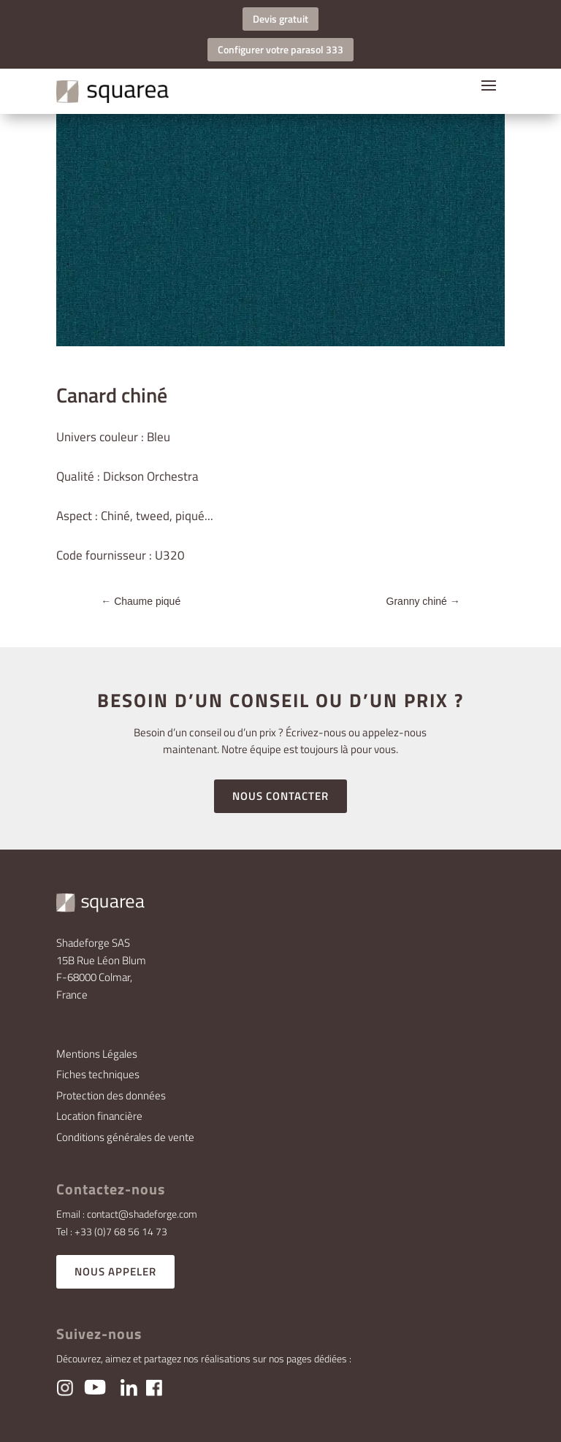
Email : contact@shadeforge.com (126, 1213)
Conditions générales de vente (125, 1137)
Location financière (99, 1115)
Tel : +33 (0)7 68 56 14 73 (111, 1231)
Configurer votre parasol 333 (280, 49)
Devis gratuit (280, 18)
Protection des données (111, 1095)
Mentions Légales (96, 1053)
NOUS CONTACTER (280, 795)
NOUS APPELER (115, 1271)
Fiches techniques (98, 1074)
